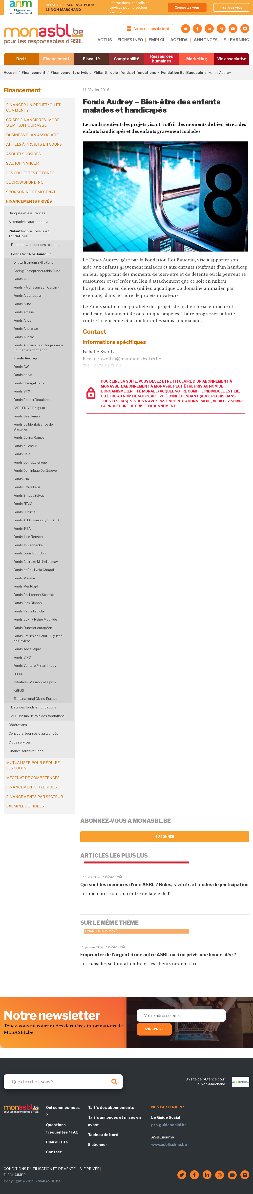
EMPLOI (156, 39)
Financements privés (69, 72)
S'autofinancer (22, 163)
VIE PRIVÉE (89, 1169)
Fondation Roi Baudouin (182, 72)
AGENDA (179, 39)
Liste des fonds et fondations (33, 707)
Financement (56, 59)
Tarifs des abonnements (111, 1107)
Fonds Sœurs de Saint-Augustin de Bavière (38, 638)
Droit (21, 59)
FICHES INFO (130, 39)
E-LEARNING (236, 39)
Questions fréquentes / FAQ (62, 1129)
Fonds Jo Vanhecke (28, 545)
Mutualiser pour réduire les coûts (33, 766)
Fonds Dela (22, 454)
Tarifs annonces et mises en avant (114, 1121)
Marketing (196, 59)
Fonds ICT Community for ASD (36, 520)
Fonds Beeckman (27, 416)
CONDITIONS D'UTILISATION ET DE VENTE (40, 1169)
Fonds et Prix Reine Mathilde (35, 619)
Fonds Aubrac (24, 337)
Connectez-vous (187, 7)
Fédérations (18, 725)
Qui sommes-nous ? (63, 1111)
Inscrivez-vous (231, 7)
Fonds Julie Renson (28, 537)
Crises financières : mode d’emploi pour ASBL (33, 123)
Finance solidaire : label (26, 751)
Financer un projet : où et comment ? (33, 108)
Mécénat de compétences (33, 778)
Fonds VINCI (23, 657)
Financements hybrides (31, 787)
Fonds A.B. (21, 279)
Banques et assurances (27, 213)
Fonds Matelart (25, 578)
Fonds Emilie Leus (27, 487)
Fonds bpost (23, 375)
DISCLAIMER (15, 1175)
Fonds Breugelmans (29, 383)
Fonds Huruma (25, 512)
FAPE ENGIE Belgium (29, 408)
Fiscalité (91, 59)
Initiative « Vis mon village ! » (35, 682)
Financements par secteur (34, 797)
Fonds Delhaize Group (30, 462)
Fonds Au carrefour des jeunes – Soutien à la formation (38, 347)
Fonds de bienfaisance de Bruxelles (33, 426)
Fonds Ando (23, 320)
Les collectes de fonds (30, 173)
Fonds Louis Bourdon (30, 553)
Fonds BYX (22, 391)
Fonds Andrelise (26, 329)
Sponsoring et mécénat (31, 192)
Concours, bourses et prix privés (33, 733)
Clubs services (20, 742)
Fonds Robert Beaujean (32, 400)
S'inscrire (154, 1029)
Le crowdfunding (24, 182)
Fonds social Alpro (27, 649)
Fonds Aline (22, 304)
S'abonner (164, 837)
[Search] (63, 1081)
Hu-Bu (18, 674)
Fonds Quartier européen (33, 628)
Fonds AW (21, 367)
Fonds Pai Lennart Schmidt (34, 595)
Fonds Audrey (25, 358)
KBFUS (19, 690)
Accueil (10, 72)
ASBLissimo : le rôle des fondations (37, 716)
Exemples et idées (25, 806)
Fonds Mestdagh (26, 586)
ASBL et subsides (23, 154)
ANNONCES (206, 39)
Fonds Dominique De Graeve (35, 470)
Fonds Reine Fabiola (29, 611)
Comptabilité (126, 59)
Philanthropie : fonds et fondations (124, 72)
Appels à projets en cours (34, 144)
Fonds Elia (21, 479)
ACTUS (104, 39)
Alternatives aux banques (28, 222)
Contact (54, 1152)
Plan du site (57, 1142)
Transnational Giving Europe (35, 699)
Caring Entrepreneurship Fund (37, 271)
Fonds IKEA (22, 528)
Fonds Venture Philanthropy (35, 665)
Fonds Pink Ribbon (28, 603)
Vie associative (232, 59)
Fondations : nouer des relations (35, 245)
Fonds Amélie (24, 312)
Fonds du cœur (25, 446)
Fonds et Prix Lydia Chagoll (34, 570)
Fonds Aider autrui (28, 295)
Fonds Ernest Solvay (29, 495)
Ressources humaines (161, 58)
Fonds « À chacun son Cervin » (36, 287)
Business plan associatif (32, 135)
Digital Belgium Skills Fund (34, 262)
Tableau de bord (103, 1135)
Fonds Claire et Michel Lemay (36, 562)
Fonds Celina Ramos (29, 437)
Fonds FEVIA (23, 504)
